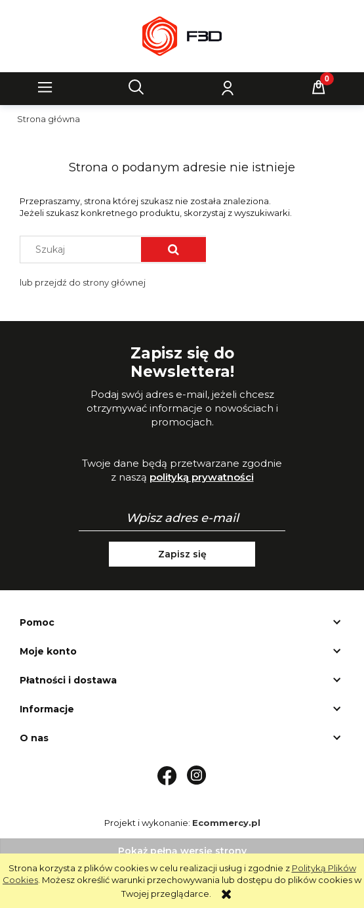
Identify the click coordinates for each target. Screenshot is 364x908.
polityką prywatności (202, 477)
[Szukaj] (136, 87)
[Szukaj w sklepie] (84, 249)
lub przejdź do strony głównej (83, 282)
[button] (45, 87)
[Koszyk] (319, 87)
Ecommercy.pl (226, 822)
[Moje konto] (227, 87)
